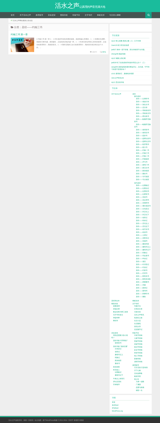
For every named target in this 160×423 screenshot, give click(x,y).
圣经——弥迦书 (141, 241)
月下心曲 (137, 370)
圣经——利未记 (141, 220)
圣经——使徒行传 (142, 101)
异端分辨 (116, 309)
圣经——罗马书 (141, 162)
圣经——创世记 (141, 217)
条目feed (115, 405)
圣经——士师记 (141, 235)
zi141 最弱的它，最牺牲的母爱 (122, 74)
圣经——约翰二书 (142, 156)
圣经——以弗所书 (142, 99)
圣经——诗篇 (141, 285)
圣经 (134, 94)
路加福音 (118, 360)
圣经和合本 (115, 301)
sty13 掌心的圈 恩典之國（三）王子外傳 (126, 41)
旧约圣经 (137, 183)
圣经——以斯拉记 (142, 188)
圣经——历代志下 (142, 226)
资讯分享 (137, 326)
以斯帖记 (118, 372)
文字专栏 (88, 15)
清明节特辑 (138, 362)
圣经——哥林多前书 (143, 110)
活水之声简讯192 (117, 78)
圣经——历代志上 (142, 223)
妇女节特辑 (138, 350)
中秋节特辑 (138, 335)
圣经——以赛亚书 (142, 194)
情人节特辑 (138, 356)
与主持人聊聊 (114, 15)
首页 (12, 15)
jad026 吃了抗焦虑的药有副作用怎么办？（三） (128, 62)
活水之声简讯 (139, 315)
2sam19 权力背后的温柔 (120, 45)
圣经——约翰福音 (142, 159)
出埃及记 (118, 349)
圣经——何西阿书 (142, 203)
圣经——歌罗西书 (142, 144)
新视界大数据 (79, 420)
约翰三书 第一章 (19, 34)
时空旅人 (116, 370)
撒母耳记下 (119, 375)
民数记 (117, 357)
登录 (113, 402)
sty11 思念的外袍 (117, 82)
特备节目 (76, 15)
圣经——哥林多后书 (143, 113)
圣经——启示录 (141, 107)
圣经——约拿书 (141, 270)
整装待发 (64, 15)
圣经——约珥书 (141, 273)
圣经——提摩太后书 (143, 141)
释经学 (115, 321)
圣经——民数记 (141, 253)
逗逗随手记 (138, 329)
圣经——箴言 (141, 261)
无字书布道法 (118, 315)
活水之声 (11, 420)
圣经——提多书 (141, 135)
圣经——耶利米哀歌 (143, 279)
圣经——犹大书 (141, 147)
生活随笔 (137, 323)
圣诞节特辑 (138, 344)
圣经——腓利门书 (142, 165)
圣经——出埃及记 (142, 209)
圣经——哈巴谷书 (142, 229)
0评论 (104, 52)
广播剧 (138, 384)
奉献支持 (100, 15)
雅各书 (117, 363)
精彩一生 (139, 390)
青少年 (136, 379)
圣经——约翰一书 (142, 150)
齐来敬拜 (116, 384)
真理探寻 (39, 15)
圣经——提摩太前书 (143, 138)
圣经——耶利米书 (142, 276)
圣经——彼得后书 (142, 133)
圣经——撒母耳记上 (143, 247)
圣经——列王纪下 (142, 215)
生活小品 (137, 321)
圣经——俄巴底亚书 (143, 206)
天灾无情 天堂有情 (141, 367)
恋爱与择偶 (140, 387)
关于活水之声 (25, 15)
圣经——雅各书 (141, 174)
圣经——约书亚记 (142, 264)
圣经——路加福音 (142, 171)
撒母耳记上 (119, 355)
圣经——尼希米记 (142, 238)
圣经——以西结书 (142, 191)
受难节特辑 (138, 341)
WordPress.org (117, 411)
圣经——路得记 (141, 288)
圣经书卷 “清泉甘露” (120, 346)
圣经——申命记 (141, 258)
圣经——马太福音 (142, 179)
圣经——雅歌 (141, 297)
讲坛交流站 (117, 381)
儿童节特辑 (138, 338)
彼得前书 (118, 343)
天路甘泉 (137, 312)
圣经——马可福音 (142, 176)
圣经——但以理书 (142, 200)
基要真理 (116, 306)
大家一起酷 (140, 381)
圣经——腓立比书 (142, 168)
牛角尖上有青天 (119, 379)
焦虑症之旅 (138, 318)
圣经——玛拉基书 (142, 256)
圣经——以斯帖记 (142, 185)
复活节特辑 (138, 347)
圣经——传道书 (141, 197)
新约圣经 (137, 96)
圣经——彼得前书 (142, 130)
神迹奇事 (116, 318)
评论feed (115, 408)
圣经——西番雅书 (142, 282)
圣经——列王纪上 (142, 212)
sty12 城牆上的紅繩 (118, 58)
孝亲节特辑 (138, 353)
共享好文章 (138, 309)
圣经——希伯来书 (142, 116)
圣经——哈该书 (141, 232)
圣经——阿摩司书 (142, 294)
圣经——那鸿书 (141, 291)
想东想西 (116, 367)
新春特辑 (137, 359)
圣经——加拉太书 (142, 104)
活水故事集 (138, 373)
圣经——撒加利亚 (142, 244)
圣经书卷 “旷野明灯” (120, 340)
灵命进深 (51, 15)
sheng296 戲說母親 (118, 54)
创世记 (117, 352)
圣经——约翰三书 (142, 153)
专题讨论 (137, 306)
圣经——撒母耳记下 (143, 250)
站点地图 (38, 420)
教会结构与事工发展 (120, 312)
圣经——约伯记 (141, 267)
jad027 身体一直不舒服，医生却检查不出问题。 (128, 49)
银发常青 (137, 376)
